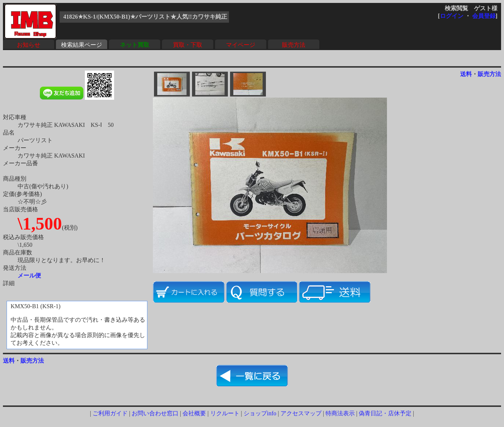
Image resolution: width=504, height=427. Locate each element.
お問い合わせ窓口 (155, 413)
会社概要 (194, 413)
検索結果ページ (81, 45)
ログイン (451, 16)
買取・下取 (187, 45)
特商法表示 (340, 413)
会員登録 (484, 16)
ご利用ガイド (110, 413)
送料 (466, 74)
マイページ (240, 45)
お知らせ (28, 45)
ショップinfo (260, 413)
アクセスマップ (301, 413)
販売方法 (293, 45)
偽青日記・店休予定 (385, 413)
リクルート (225, 413)
